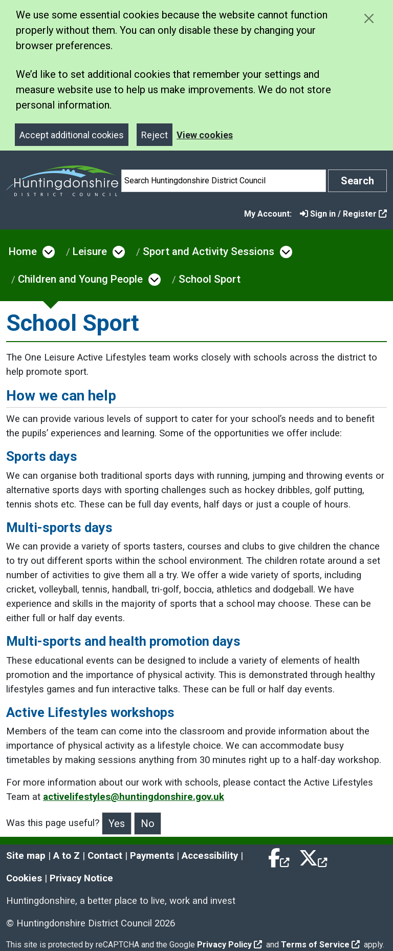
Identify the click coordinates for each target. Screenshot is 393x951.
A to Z (66, 855)
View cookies (205, 135)
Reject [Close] (154, 135)
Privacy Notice (81, 878)
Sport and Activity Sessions (208, 251)
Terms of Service (320, 944)
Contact (105, 855)
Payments (152, 855)
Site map (26, 855)
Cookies (24, 878)
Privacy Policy (229, 944)
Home (23, 251)
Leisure (90, 251)
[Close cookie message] (368, 18)
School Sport (210, 279)
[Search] (223, 181)
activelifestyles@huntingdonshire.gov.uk (133, 796)
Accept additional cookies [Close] (71, 135)
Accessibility (210, 855)
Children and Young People (80, 279)
